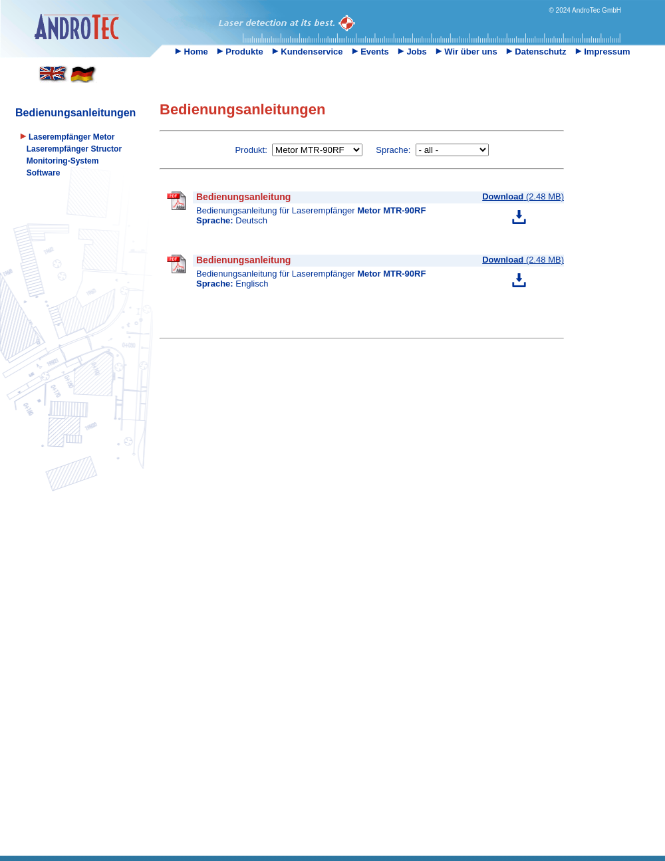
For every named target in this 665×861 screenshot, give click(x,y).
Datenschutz (536, 52)
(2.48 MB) (523, 196)
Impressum (602, 52)
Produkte (240, 52)
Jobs (412, 52)
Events (370, 52)
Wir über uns (466, 52)
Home (191, 52)
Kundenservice (307, 52)
